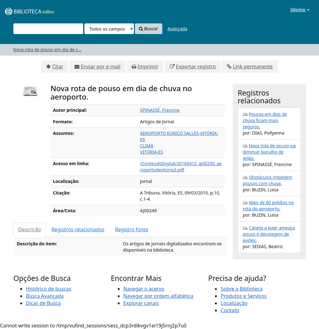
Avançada (177, 29)
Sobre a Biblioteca (242, 288)
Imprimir (148, 66)
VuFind (20, 9)
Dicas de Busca (43, 303)
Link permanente (253, 66)
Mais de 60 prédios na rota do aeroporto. (268, 205)
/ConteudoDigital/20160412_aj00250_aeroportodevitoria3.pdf (180, 166)
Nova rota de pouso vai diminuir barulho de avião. (269, 152)
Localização (234, 303)
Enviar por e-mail (100, 66)
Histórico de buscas (48, 288)
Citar (57, 66)
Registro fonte (131, 229)
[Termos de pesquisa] (48, 28)
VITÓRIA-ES (151, 152)
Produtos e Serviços (244, 295)
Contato (230, 310)
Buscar (148, 29)
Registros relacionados (77, 229)
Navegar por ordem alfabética (158, 295)
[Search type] (109, 28)
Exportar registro (196, 66)
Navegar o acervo (143, 288)
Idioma (299, 9)
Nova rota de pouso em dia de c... (47, 49)
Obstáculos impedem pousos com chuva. (267, 180)
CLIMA (147, 146)
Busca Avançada (45, 295)
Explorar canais (141, 303)
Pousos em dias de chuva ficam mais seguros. (265, 120)
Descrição (29, 229)
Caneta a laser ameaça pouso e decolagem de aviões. (269, 234)
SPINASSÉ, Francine (160, 110)
